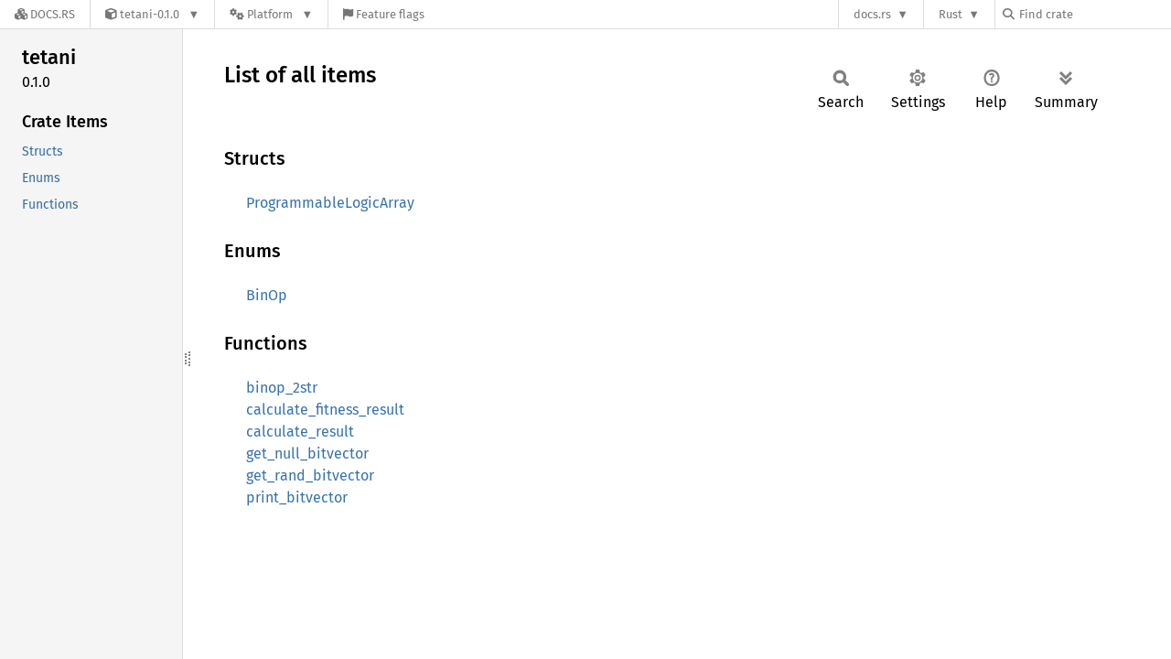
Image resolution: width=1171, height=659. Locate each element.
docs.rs (872, 14)
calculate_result (300, 431)
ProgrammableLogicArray (330, 202)
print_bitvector (297, 497)
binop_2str (281, 387)
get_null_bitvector (307, 453)
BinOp (266, 295)
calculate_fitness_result (325, 409)
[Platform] (271, 14)
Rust (950, 14)
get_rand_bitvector (310, 475)
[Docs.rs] (45, 14)
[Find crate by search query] (1094, 14)
